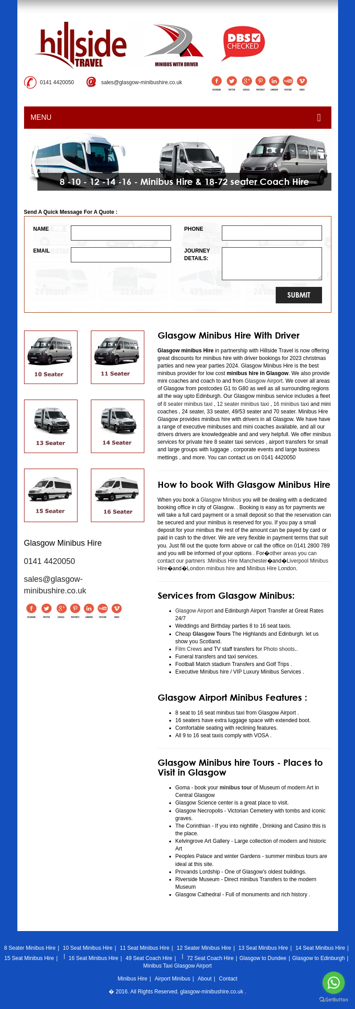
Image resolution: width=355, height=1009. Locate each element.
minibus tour (236, 787)
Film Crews (188, 649)
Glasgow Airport (264, 381)
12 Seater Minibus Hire (204, 948)
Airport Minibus (172, 979)
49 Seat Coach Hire (149, 958)
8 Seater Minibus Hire (29, 948)
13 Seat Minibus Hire (263, 948)
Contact (228, 979)
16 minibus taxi (291, 404)
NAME (41, 229)
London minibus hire (211, 568)
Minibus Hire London (271, 568)
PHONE (194, 229)
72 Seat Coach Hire (210, 958)
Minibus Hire (132, 979)
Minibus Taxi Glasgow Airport (177, 966)
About (205, 979)
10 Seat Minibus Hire (87, 948)
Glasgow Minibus (220, 500)
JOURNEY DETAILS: (196, 254)
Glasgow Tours (211, 634)
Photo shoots (278, 649)
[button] (35, 162)
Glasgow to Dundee (262, 958)
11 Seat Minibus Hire (144, 948)
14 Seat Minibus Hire (320, 948)
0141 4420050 (57, 82)
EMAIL (41, 251)
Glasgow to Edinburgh (318, 958)
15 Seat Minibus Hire (29, 958)
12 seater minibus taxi (243, 404)
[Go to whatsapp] (333, 983)
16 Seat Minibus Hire (93, 958)
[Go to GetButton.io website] (333, 1000)
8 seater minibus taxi (187, 404)
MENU (176, 117)
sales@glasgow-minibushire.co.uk (141, 82)
